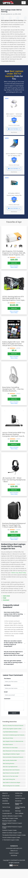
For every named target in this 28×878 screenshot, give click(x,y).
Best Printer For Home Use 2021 (11, 773)
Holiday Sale (18, 793)
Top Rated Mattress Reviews (10, 732)
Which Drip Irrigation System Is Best (12, 728)
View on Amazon (14, 266)
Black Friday (22, 573)
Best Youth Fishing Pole (9, 779)
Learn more (6, 596)
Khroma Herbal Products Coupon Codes (12, 823)
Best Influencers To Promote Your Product (13, 751)
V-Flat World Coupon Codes (10, 840)
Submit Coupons (20, 798)
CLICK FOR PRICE (14, 129)
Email (5, 692)
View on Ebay (14, 267)
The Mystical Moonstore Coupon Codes (14, 835)
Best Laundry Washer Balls (10, 760)
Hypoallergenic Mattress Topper (11, 754)
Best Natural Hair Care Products (11, 770)
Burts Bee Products (8, 744)
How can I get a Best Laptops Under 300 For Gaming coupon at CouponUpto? (13, 662)
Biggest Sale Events (18, 804)
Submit (14, 713)
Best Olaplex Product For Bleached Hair (13, 741)
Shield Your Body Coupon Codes (12, 833)
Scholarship (5, 803)
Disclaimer (18, 801)
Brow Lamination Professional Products (13, 757)
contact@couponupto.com (14, 848)
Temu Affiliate (19, 813)
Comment (6, 600)
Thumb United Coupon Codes (11, 837)
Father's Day (14, 573)
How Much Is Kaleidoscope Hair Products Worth (15, 735)
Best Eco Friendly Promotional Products (13, 725)
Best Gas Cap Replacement (10, 766)
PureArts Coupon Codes (9, 830)
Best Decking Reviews (8, 763)
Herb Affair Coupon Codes (10, 818)
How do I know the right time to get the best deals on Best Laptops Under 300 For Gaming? (13, 653)
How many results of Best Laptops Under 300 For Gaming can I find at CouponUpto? (13, 614)
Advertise (5, 801)
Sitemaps (18, 811)
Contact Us (18, 796)
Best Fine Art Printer (8, 738)
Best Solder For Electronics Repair (11, 782)
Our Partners (6, 811)
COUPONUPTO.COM (16, 860)
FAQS (4, 598)
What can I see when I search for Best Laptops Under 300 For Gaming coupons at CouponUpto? (13, 643)
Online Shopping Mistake (20, 807)
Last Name (7, 685)
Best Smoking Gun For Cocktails (11, 785)
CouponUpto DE (7, 813)
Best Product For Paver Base (10, 747)
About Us (5, 793)
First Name (7, 678)
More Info (14, 263)
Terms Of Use (6, 807)
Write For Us (5, 796)
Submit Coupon (14, 853)
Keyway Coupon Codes (9, 821)
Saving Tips (5, 798)
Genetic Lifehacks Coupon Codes (12, 816)
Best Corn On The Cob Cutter (10, 776)
